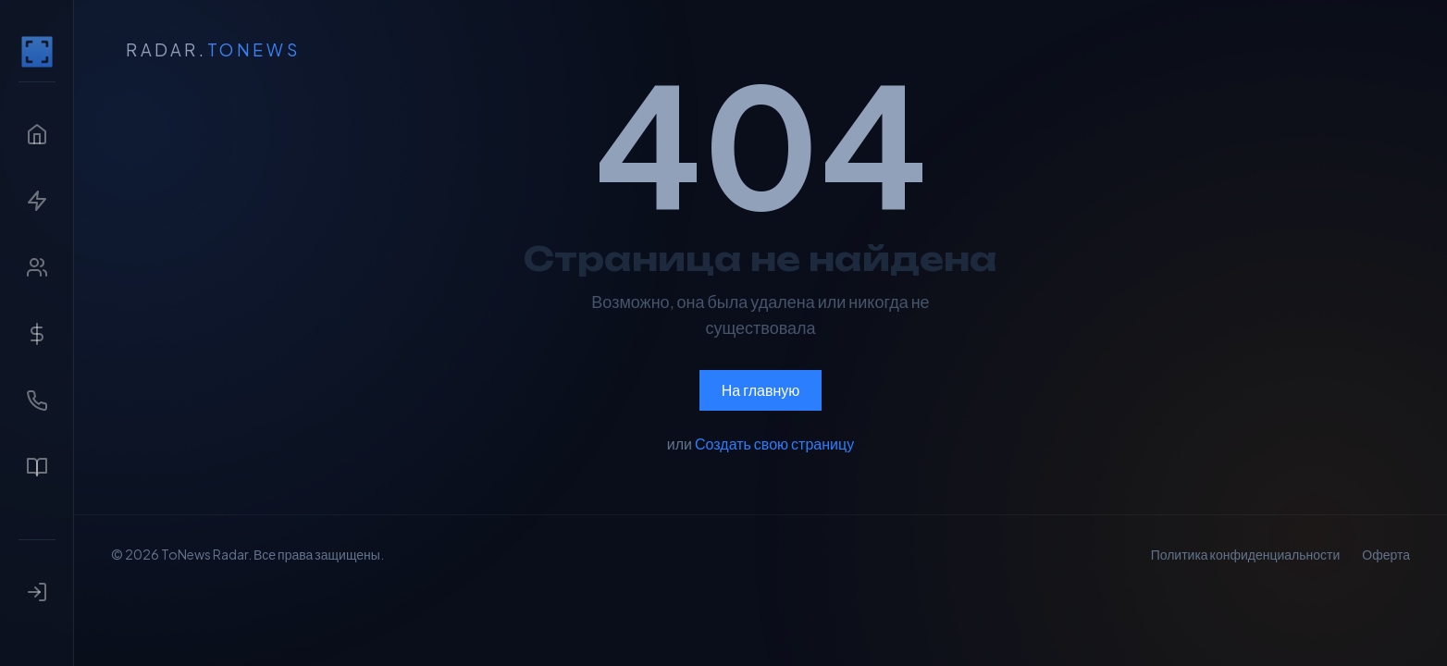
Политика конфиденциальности (1246, 554)
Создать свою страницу (774, 443)
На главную (761, 390)
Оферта (1386, 554)
